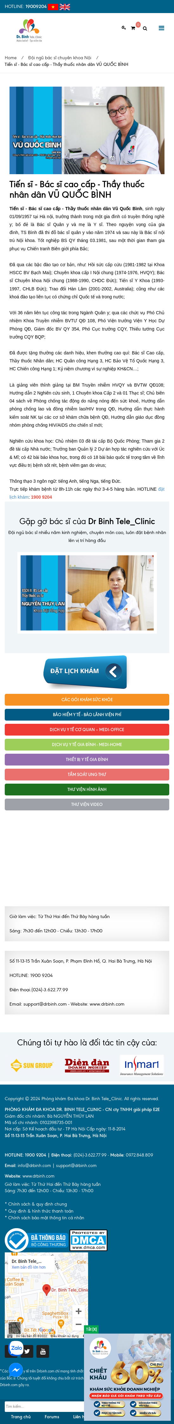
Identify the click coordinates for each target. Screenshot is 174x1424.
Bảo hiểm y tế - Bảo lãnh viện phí (87, 714)
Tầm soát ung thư (87, 774)
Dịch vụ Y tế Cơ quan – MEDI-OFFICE (87, 729)
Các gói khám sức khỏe (87, 699)
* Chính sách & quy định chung (36, 1204)
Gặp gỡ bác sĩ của (87, 521)
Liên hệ (80, 1417)
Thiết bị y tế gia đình (87, 759)
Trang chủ (21, 1417)
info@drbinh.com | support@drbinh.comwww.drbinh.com (51, 1171)
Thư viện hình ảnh (87, 789)
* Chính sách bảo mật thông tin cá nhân (44, 1218)
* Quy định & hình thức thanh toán (39, 1211)
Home (10, 58)
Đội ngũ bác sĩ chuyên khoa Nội (59, 58)
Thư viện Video (87, 804)
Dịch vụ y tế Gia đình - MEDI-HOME (87, 744)
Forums (52, 1417)
